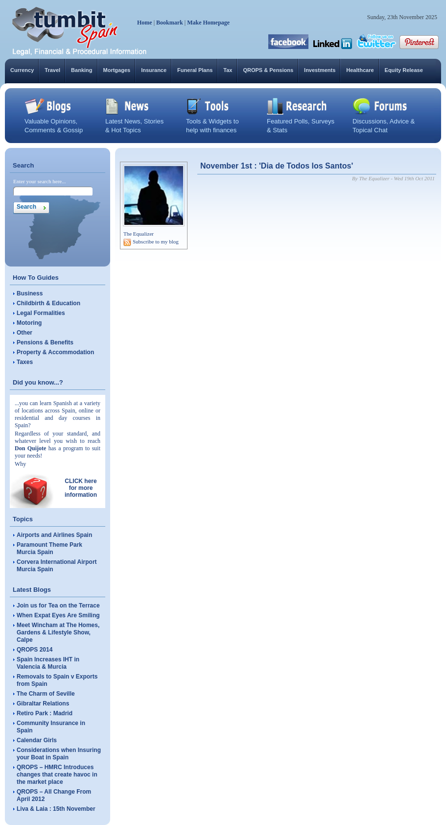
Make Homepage (208, 22)
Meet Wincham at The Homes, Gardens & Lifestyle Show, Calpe (58, 632)
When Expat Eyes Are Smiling (58, 615)
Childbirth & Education (48, 303)
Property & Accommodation (55, 352)
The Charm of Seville (46, 693)
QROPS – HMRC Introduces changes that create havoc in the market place (57, 774)
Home (144, 22)
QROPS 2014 (34, 649)
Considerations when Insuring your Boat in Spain (59, 754)
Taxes (25, 362)
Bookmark (169, 22)
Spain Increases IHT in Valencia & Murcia (48, 663)
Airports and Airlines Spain (54, 535)
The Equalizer (138, 234)
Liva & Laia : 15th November (56, 808)
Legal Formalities (41, 313)
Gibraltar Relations (43, 703)
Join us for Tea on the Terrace (58, 605)
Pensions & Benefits (45, 342)
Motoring (29, 322)
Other (24, 332)
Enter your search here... (39, 181)
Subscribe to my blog (156, 241)
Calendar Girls (37, 740)
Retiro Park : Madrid (44, 713)
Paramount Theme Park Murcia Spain (49, 548)
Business (30, 293)
